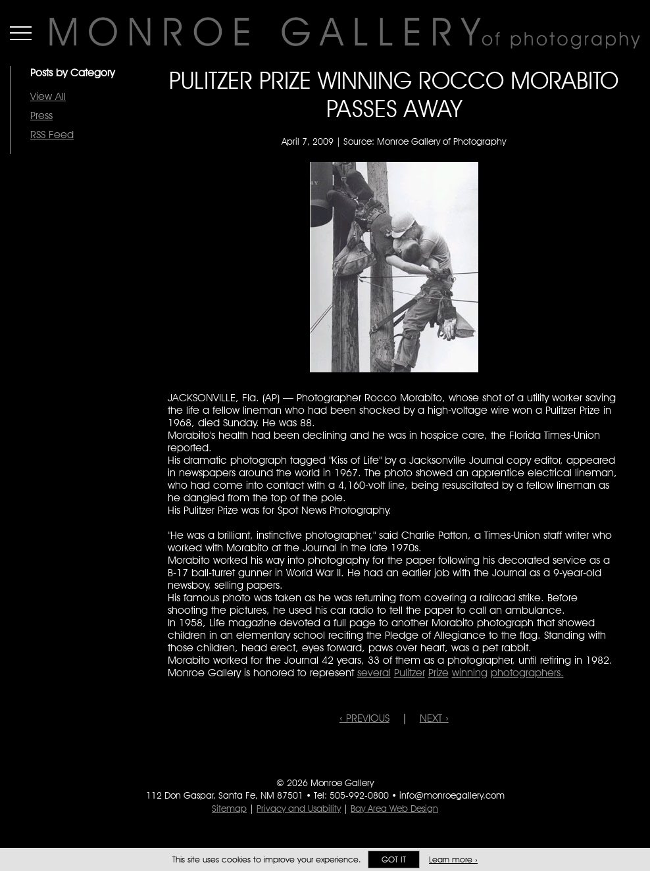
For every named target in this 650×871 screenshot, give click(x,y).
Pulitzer (409, 672)
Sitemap (229, 808)
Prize (438, 672)
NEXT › (434, 718)
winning (470, 672)
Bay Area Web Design (394, 808)
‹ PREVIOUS (364, 718)
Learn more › (453, 859)
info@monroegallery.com (452, 795)
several (374, 672)
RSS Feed (52, 134)
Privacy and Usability (299, 808)
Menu (21, 32)
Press (41, 115)
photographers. (527, 672)
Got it (394, 859)
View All (48, 96)
